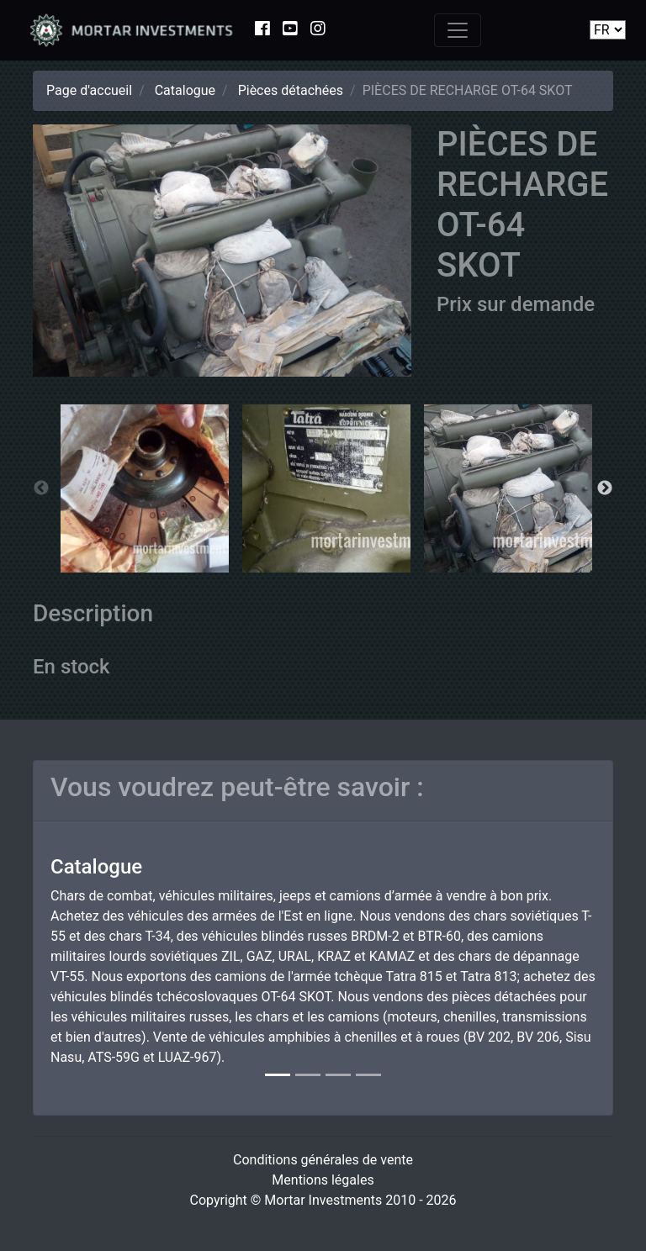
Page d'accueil (89, 90)
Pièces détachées (290, 90)
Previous (41, 488)
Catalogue (185, 90)
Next (604, 488)
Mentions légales (322, 1180)
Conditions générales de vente (323, 1160)
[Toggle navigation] (457, 30)
